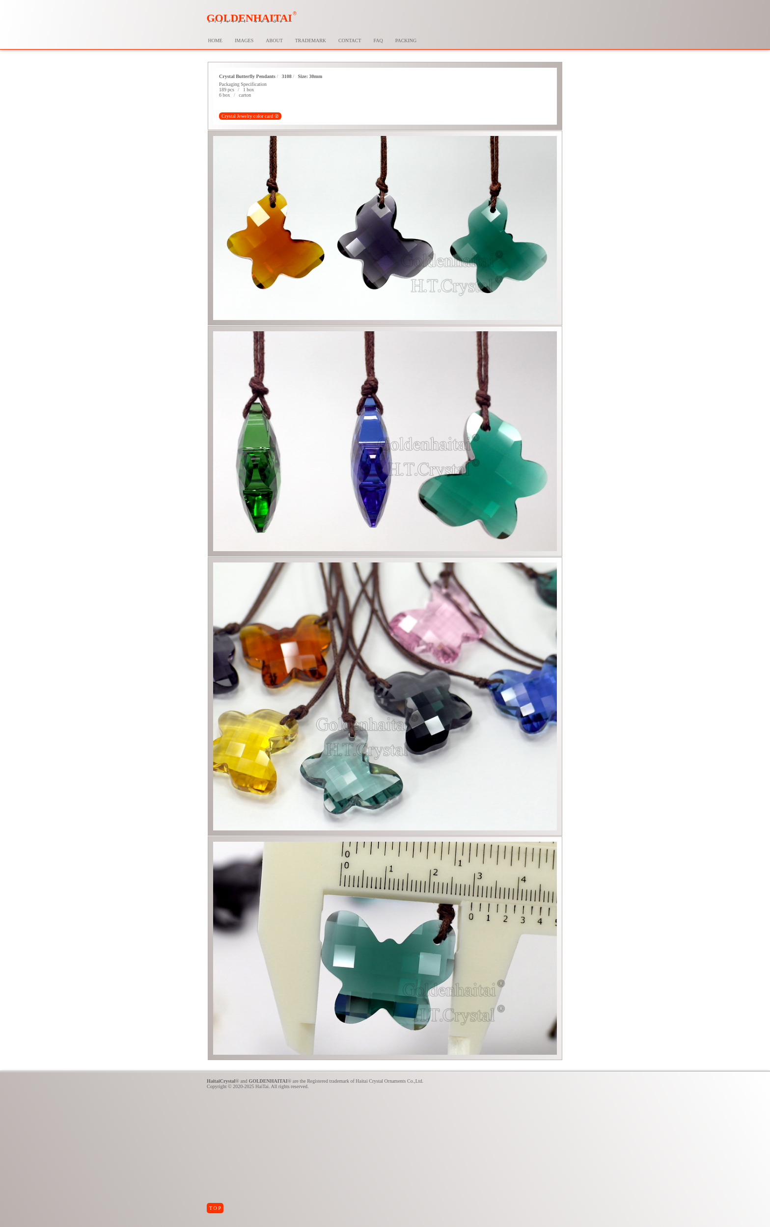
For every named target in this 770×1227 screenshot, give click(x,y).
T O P (215, 1208)
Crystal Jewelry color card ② (250, 116)
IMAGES (244, 40)
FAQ (378, 40)
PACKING (406, 40)
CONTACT (349, 40)
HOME (215, 40)
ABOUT (274, 40)
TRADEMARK (310, 40)
